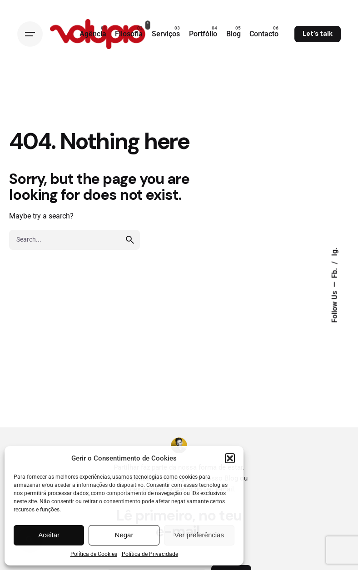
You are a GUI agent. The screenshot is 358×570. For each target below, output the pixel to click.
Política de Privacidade (150, 554)
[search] (130, 240)
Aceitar (49, 535)
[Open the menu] (30, 34)
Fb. (335, 272)
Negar (124, 535)
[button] (229, 458)
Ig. (335, 252)
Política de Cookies (93, 554)
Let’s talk (318, 33)
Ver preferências (199, 535)
